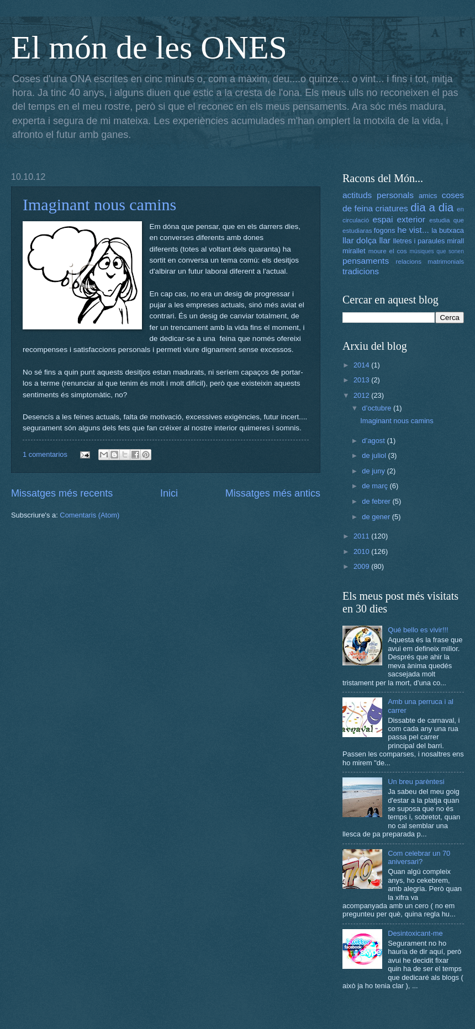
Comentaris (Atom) (89, 515)
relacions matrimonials (430, 261)
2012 (362, 395)
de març (375, 486)
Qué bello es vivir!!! (418, 630)
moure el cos (387, 251)
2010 (362, 551)
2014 (362, 365)
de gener (377, 517)
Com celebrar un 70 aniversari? (419, 857)
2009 (362, 566)
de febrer (377, 501)
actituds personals (378, 195)
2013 (362, 380)
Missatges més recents (62, 493)
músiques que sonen (437, 251)
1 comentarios (45, 454)
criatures (392, 208)
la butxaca (447, 230)
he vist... (413, 229)
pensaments (365, 260)
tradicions (360, 271)
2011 (362, 536)
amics (428, 195)
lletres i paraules (419, 241)
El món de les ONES (149, 47)
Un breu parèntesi (416, 781)
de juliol (375, 455)
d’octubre (377, 408)
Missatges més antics (272, 493)
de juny (374, 471)
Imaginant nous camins (99, 204)
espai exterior (398, 219)
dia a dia (431, 207)
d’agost (374, 440)
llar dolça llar (366, 240)
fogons (384, 230)
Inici (169, 493)
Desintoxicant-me (415, 933)
